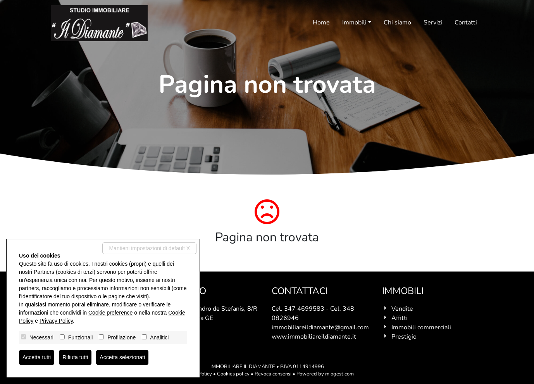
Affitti (399, 318)
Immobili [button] (354, 22)
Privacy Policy (56, 321)
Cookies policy (233, 373)
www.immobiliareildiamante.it (314, 336)
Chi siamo (397, 22)
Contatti (466, 22)
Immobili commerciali (421, 327)
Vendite (402, 308)
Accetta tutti (36, 357)
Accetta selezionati (122, 357)
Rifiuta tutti (75, 357)
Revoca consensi (273, 373)
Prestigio (404, 336)
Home (321, 22)
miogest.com (339, 373)
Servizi (433, 22)
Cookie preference (110, 313)
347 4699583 (304, 308)
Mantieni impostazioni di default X (149, 248)
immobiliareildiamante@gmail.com (320, 327)
